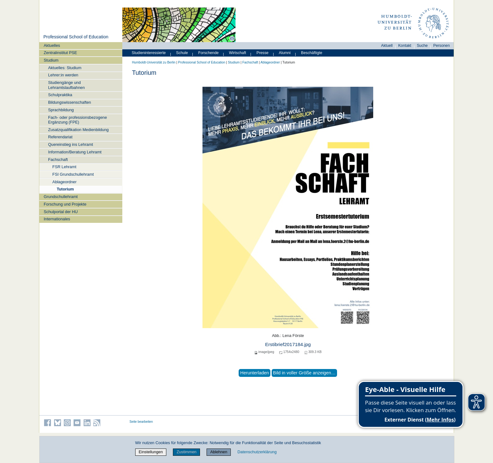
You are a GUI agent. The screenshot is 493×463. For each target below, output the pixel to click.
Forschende (208, 53)
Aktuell (387, 45)
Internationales (57, 219)
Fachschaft (58, 159)
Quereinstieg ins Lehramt (70, 144)
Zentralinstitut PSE (60, 52)
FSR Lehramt (64, 166)
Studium (51, 60)
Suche (422, 45)
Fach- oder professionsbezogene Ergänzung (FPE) (77, 119)
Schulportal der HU (61, 211)
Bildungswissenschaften (69, 102)
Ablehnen (218, 451)
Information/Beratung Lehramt (75, 152)
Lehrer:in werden (63, 75)
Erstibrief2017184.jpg (288, 344)
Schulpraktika (60, 94)
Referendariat (60, 137)
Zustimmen (187, 451)
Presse (263, 53)
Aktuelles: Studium (64, 67)
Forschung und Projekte (65, 204)
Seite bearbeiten (141, 421)
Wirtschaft (237, 53)
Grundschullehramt (61, 196)
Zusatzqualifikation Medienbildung (78, 129)
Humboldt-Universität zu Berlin (153, 62)
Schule (182, 53)
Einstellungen (151, 451)
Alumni (285, 53)
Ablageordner (65, 181)
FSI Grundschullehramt (73, 174)
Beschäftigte (311, 53)
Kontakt (404, 45)
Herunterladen (254, 372)
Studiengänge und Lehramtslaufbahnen (66, 85)
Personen (441, 45)
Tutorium (65, 189)
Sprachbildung (61, 109)
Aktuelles (52, 45)
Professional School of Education (75, 36)
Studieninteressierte (149, 53)
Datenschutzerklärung (256, 451)
